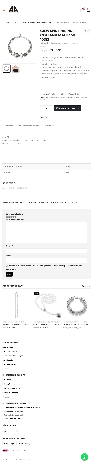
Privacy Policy (8, 384)
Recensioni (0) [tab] (51, 126)
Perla (58, 322)
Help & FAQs (7, 347)
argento (47, 97)
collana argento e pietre (78, 97)
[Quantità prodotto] (46, 108)
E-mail (42, 117)
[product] (16, 305)
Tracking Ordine (9, 351)
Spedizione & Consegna (12, 356)
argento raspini (56, 97)
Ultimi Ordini (7, 360)
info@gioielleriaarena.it (12, 415)
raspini (42, 100)
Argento (52, 94)
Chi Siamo (6, 379)
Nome (9, 246)
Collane (58, 94)
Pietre (77, 94)
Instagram (4, 431)
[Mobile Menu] (4, 10)
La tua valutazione (15, 214)
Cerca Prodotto (9, 364)
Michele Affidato (50, 322)
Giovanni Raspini (68, 94)
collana (66, 97)
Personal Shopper (10, 392)
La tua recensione (15, 219)
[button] (83, 285)
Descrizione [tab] (7, 126)
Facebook (46, 117)
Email (9, 256)
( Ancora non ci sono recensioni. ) (64, 43)
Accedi (5, 369)
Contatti (6, 397)
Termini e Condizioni (11, 388)
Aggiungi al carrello (69, 108)
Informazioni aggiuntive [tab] (28, 126)
